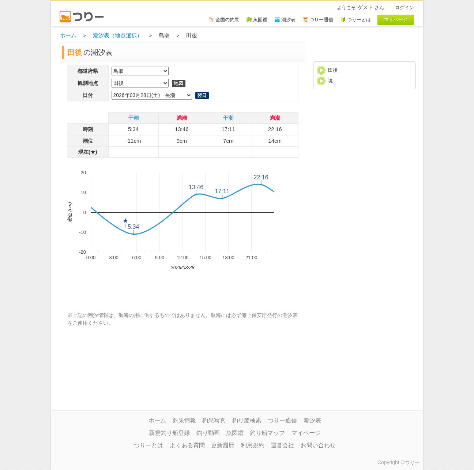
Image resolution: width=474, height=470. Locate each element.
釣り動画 (208, 433)
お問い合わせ (318, 445)
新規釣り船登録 (169, 433)
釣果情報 (184, 420)
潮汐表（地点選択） (117, 35)
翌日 (202, 95)
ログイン (404, 7)
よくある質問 (187, 445)
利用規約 (252, 445)
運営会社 (282, 445)
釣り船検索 (247, 420)
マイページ (306, 433)
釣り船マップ (267, 433)
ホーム (68, 35)
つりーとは (148, 445)
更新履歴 (222, 445)
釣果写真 (214, 420)
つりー (412, 462)
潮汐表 (312, 420)
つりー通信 (282, 420)
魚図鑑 (235, 433)
